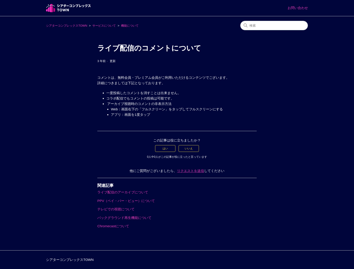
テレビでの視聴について (116, 209)
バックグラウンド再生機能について (124, 218)
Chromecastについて (113, 226)
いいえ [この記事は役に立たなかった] (189, 148)
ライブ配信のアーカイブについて (122, 192)
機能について (130, 25)
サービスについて (104, 25)
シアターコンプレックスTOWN (66, 25)
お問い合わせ (298, 8)
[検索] (274, 25)
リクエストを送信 (190, 171)
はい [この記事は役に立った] (165, 148)
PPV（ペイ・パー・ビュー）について (126, 201)
